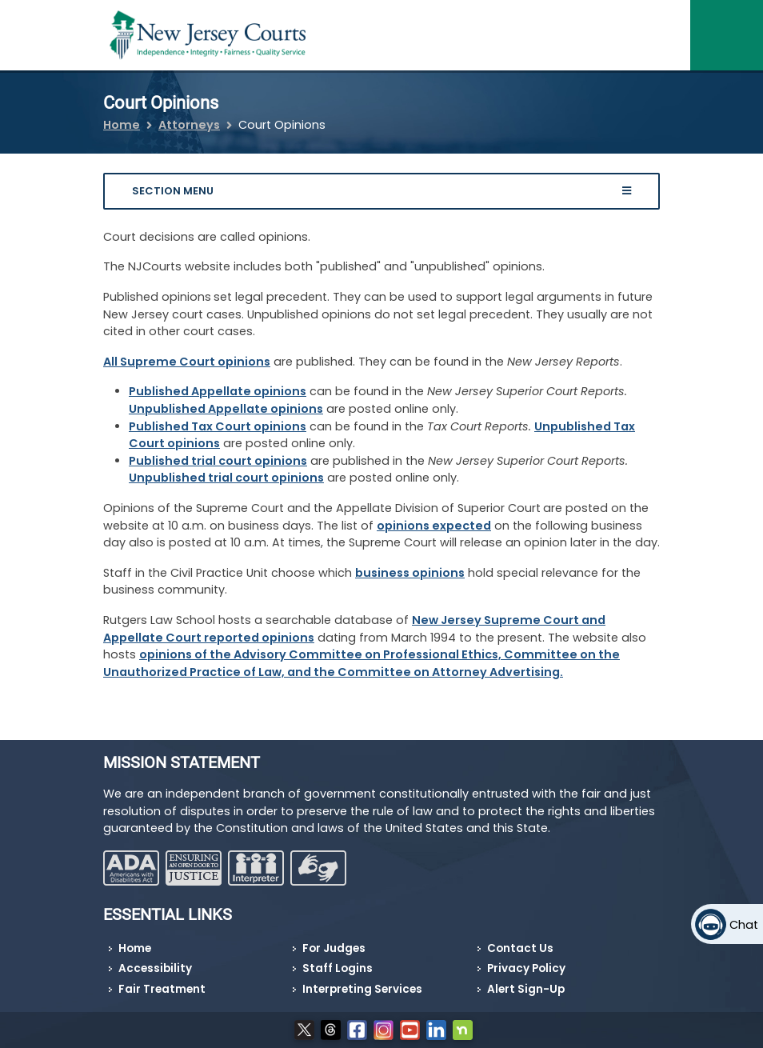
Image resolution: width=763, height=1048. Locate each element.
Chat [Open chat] (743, 925)
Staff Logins (337, 968)
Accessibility (155, 968)
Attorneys (189, 125)
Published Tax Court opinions (217, 426)
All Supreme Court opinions (186, 362)
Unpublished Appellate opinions (226, 409)
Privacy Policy (526, 968)
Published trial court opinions (218, 461)
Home (121, 125)
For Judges (334, 948)
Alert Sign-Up (526, 989)
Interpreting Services (362, 989)
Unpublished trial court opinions (226, 478)
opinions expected (434, 526)
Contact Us (520, 948)
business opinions (410, 573)
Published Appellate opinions (217, 391)
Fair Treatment (162, 989)
